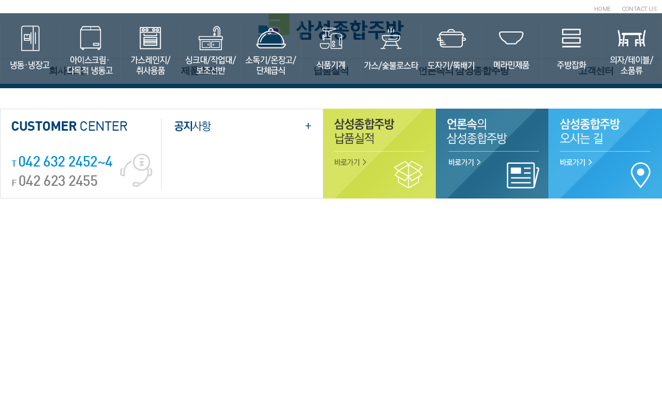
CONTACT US (639, 9)
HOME (602, 9)
